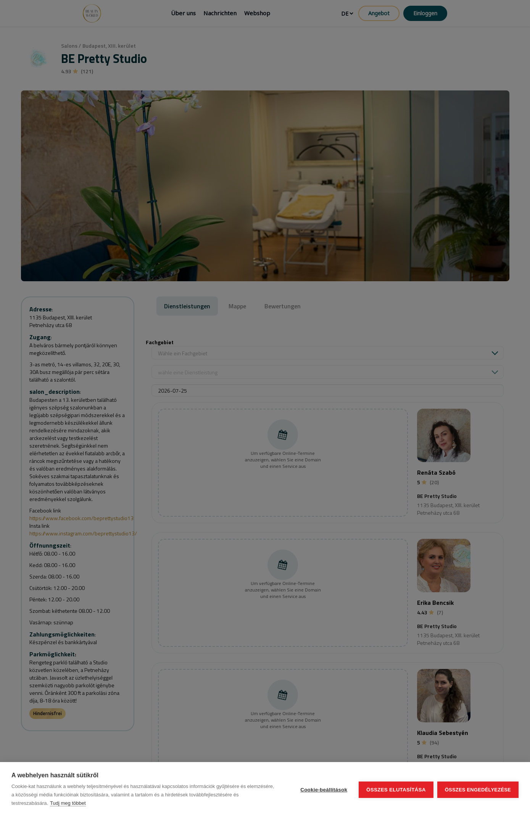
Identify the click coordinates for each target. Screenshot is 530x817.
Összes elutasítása (396, 790)
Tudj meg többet (67, 803)
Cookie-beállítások (323, 790)
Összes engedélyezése (478, 790)
